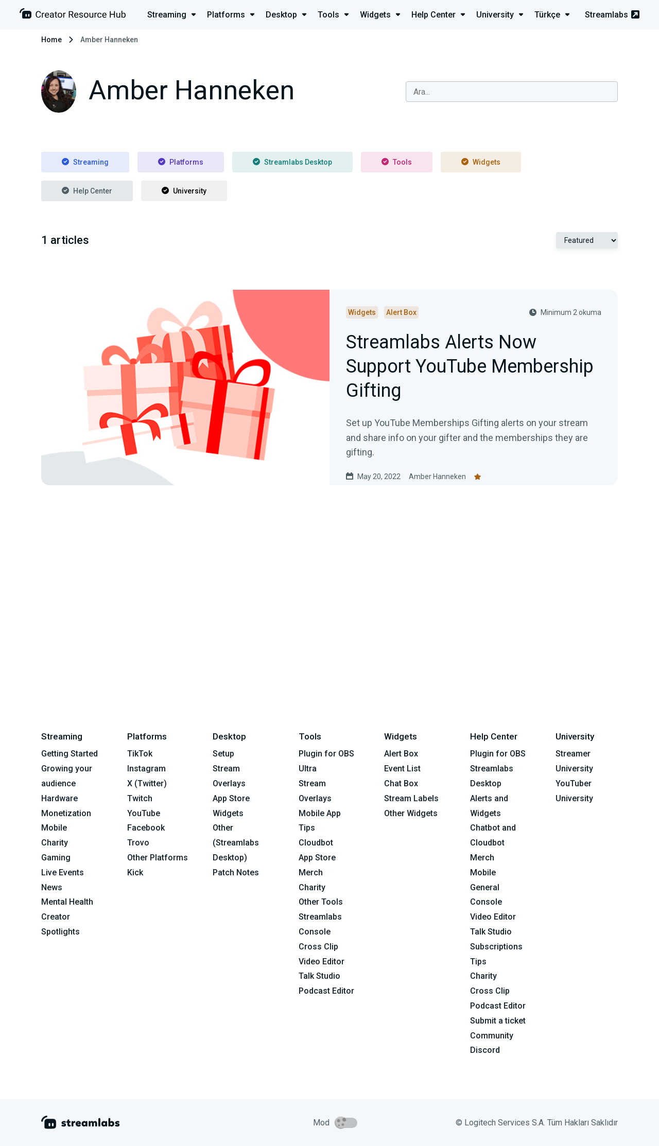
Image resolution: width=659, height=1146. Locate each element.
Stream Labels (411, 798)
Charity (54, 843)
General (484, 887)
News (51, 887)
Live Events (62, 872)
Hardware (59, 798)
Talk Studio (319, 976)
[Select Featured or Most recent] (587, 240)
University (184, 191)
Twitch (139, 798)
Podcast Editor (326, 991)
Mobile (54, 828)
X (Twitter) (147, 783)
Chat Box (401, 783)
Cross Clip (318, 946)
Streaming (85, 162)
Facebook (146, 828)
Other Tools (321, 902)
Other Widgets (411, 813)
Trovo (138, 843)
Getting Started (69, 754)
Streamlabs (612, 15)
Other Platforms (157, 857)
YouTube (143, 813)
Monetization (66, 813)
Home (51, 40)
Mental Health (67, 902)
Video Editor (321, 961)
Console (486, 902)
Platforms (180, 162)
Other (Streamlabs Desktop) (236, 842)
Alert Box (401, 754)
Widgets (480, 162)
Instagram (146, 768)
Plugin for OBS (326, 754)
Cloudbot (316, 843)
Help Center (87, 191)
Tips (307, 828)
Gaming (56, 857)
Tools (396, 162)
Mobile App (320, 813)
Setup (223, 754)
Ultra (308, 768)
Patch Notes (236, 872)
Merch (311, 872)
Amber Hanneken (437, 476)
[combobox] (512, 91)
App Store (231, 798)
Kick (135, 872)
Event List (402, 768)
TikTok (139, 754)
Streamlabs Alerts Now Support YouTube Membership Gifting (470, 367)
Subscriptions (496, 946)
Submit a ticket (498, 1021)
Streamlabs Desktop (292, 162)
